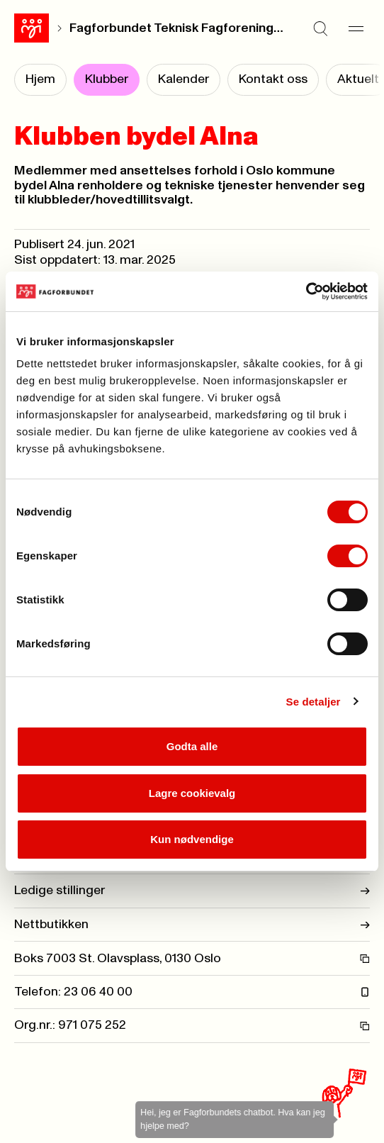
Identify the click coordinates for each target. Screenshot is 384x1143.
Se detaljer (313, 702)
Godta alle (192, 746)
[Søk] (320, 28)
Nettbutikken (192, 924)
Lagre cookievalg (192, 793)
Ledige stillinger (192, 890)
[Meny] (355, 28)
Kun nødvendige (192, 839)
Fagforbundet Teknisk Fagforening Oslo (177, 28)
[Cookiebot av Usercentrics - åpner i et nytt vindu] (306, 291)
